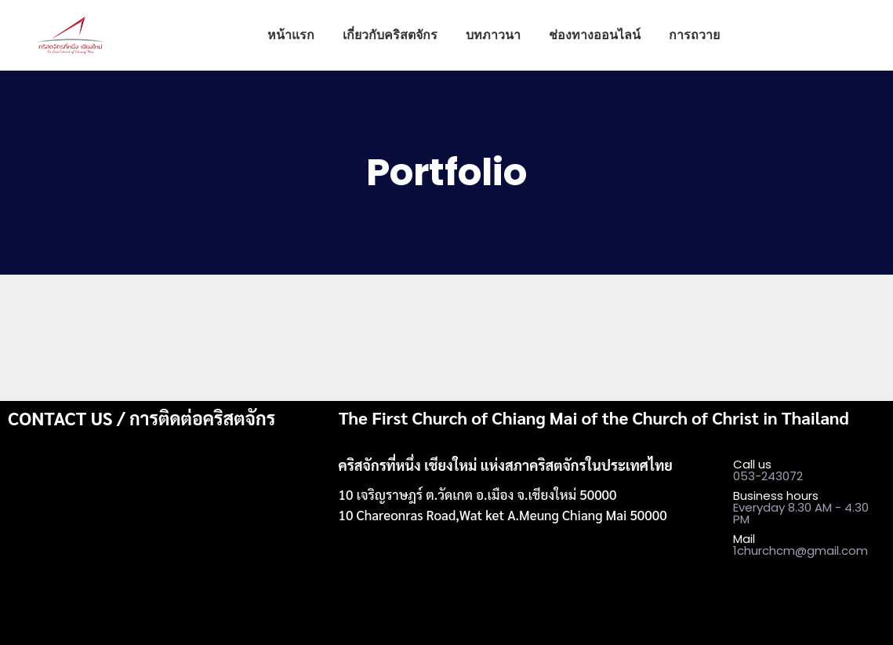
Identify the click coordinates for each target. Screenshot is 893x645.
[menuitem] (291, 35)
